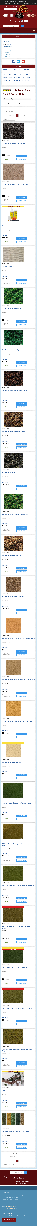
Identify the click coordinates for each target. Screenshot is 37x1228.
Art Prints (5, 83)
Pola (33, 72)
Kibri (10, 75)
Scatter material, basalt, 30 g (11, 472)
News (6, 1)
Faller (8, 46)
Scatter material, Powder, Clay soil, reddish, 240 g (18, 638)
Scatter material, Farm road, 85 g (13, 596)
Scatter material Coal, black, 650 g (13, 143)
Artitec (16, 75)
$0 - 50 (8, 42)
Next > (24, 115)
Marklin (5, 69)
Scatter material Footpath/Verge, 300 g (15, 184)
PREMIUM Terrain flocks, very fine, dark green (16, 803)
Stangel (22, 75)
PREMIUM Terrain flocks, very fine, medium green (18, 885)
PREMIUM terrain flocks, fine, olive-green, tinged (17, 1008)
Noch (10, 77)
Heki (23, 77)
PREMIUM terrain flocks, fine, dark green (15, 967)
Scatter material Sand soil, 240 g (12, 762)
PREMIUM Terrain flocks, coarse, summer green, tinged (17, 1050)
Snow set (5, 226)
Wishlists (34, 3)
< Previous (11, 115)
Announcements (22, 1)
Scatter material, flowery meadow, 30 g (15, 514)
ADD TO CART (22, 156)
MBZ (27, 75)
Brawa (15, 69)
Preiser (5, 77)
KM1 (18, 72)
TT (7, 56)
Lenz (23, 72)
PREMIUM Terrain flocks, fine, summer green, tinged (16, 927)
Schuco (12, 83)
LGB (14, 72)
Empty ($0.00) (16, 21)
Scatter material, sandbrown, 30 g (13, 431)
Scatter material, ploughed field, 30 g (14, 391)
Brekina (5, 80)
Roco (20, 69)
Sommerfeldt (25, 80)
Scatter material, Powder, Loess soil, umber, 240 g (18, 679)
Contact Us (26, 3)
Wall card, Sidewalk (8, 267)
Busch (28, 77)
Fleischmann (27, 69)
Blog (30, 1)
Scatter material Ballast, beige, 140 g (14, 555)
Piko (9, 72)
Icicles (4, 1091)
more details (22, 159)
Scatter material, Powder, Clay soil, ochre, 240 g (18, 721)
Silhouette (17, 77)
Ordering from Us (17, 3)
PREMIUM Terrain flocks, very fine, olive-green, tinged (17, 845)
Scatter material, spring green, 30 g (13, 308)
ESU (10, 80)
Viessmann (17, 80)
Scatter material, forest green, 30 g (13, 350)
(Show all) (10, 44)
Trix (10, 69)
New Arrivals (13, 1)
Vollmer (5, 75)
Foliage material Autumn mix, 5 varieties (15, 1131)
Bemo (4, 72)
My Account (7, 3)
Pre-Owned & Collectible (23, 83)
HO (7, 51)
